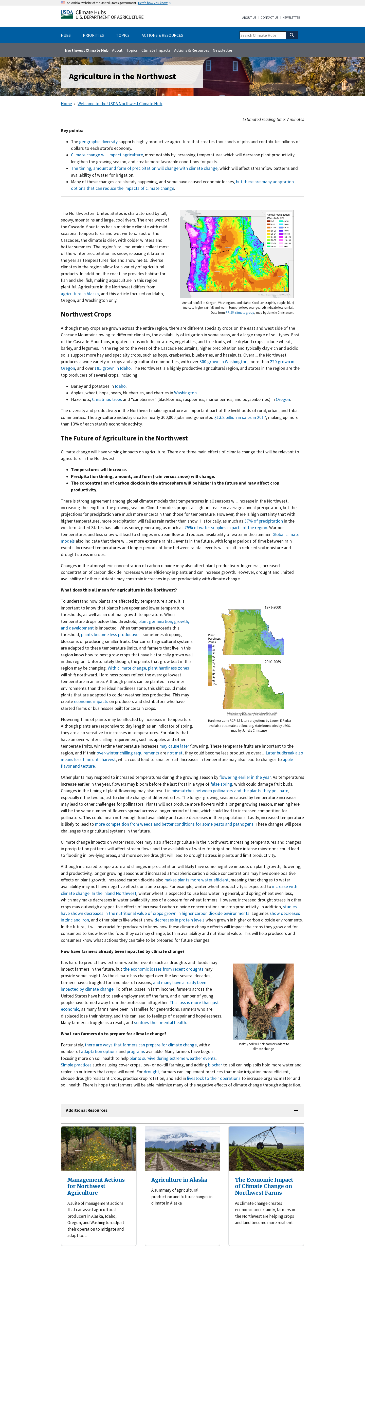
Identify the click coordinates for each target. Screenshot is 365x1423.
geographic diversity (98, 141)
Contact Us (269, 17)
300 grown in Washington (223, 361)
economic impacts (91, 701)
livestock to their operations (214, 1078)
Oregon (283, 399)
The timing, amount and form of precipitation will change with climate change (144, 168)
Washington (185, 393)
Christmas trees (107, 399)
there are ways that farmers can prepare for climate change (141, 1045)
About (117, 50)
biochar (215, 1065)
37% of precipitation (263, 521)
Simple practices (76, 1065)
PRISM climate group (240, 312)
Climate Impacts (156, 50)
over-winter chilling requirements (128, 753)
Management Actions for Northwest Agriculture (96, 1186)
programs (136, 1051)
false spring (221, 784)
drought (151, 1072)
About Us (249, 17)
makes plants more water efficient (197, 880)
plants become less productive (109, 634)
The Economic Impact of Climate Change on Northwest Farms (264, 1186)
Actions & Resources (191, 50)
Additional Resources (86, 1110)
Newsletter (291, 17)
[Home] (102, 15)
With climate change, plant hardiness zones (148, 668)
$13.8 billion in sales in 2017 (240, 417)
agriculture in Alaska (80, 294)
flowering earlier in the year (245, 777)
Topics (132, 50)
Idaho (120, 386)
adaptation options (99, 1051)
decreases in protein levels (180, 920)
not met (174, 753)
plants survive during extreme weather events (173, 1058)
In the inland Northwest (114, 893)
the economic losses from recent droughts (163, 969)
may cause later (174, 746)
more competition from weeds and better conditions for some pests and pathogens (174, 824)
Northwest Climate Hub (86, 50)
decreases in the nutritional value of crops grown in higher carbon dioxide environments (166, 913)
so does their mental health (160, 1022)
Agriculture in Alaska (179, 1179)
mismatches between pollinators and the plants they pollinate (230, 790)
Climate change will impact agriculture (107, 155)
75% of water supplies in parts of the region (226, 527)
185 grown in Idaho (112, 368)
